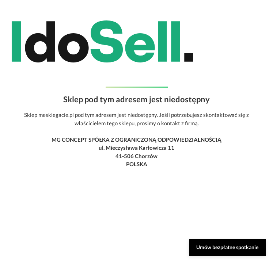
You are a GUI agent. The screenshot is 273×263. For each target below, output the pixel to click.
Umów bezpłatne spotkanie (227, 247)
